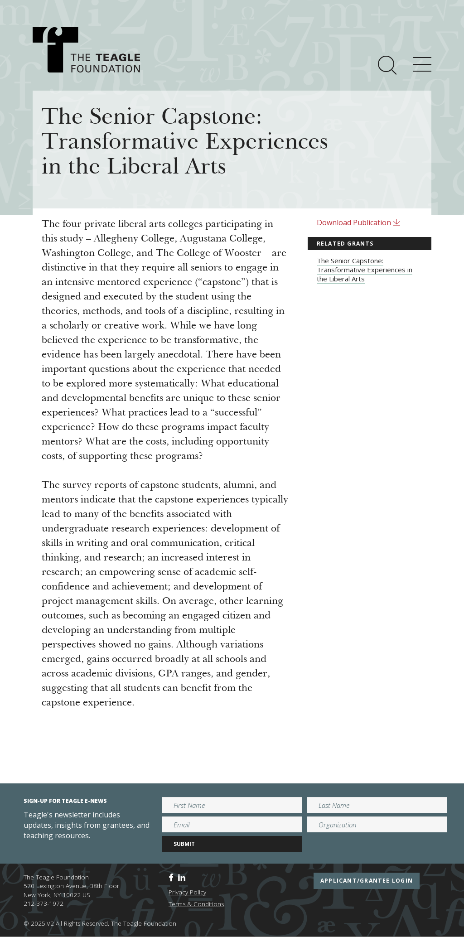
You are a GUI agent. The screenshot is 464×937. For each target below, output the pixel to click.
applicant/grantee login (366, 880)
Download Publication (359, 222)
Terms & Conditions (196, 904)
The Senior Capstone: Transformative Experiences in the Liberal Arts (364, 269)
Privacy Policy (187, 892)
